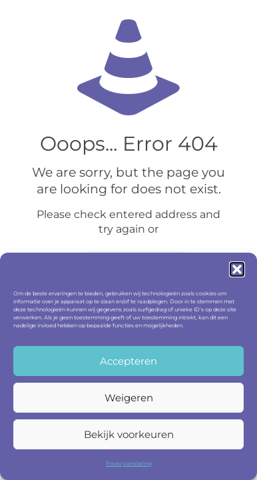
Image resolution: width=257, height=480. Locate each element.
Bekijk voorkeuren (129, 434)
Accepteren (128, 361)
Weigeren (129, 397)
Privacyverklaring (128, 463)
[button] (237, 269)
